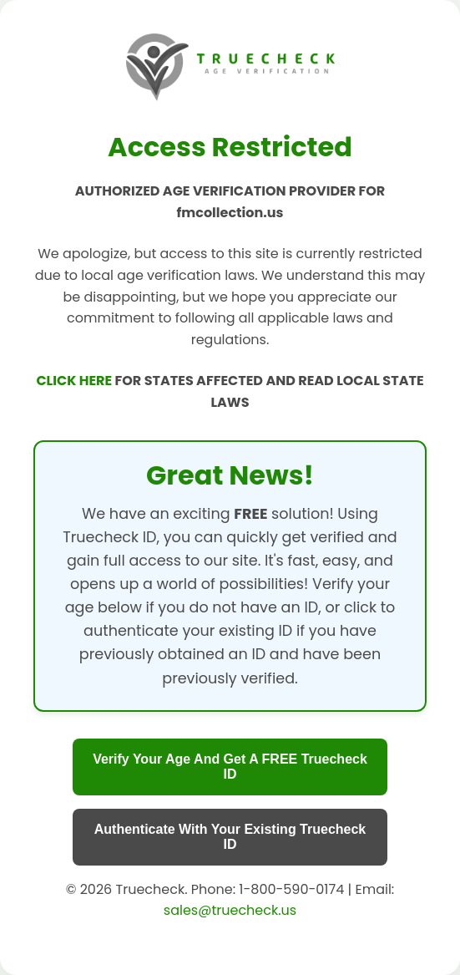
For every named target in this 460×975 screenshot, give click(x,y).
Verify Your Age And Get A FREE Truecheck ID (230, 766)
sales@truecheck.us (230, 910)
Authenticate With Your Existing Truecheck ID (230, 836)
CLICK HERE (75, 380)
